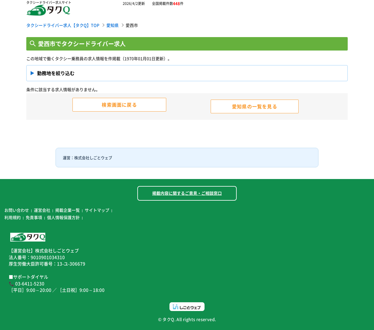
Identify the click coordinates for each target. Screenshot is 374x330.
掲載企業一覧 (67, 210)
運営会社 (42, 210)
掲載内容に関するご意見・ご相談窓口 (187, 193)
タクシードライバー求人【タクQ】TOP (62, 25)
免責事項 (34, 217)
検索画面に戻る (119, 104)
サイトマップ (97, 210)
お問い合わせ (16, 210)
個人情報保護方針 (63, 217)
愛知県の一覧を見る (254, 106)
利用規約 (12, 217)
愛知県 (112, 25)
